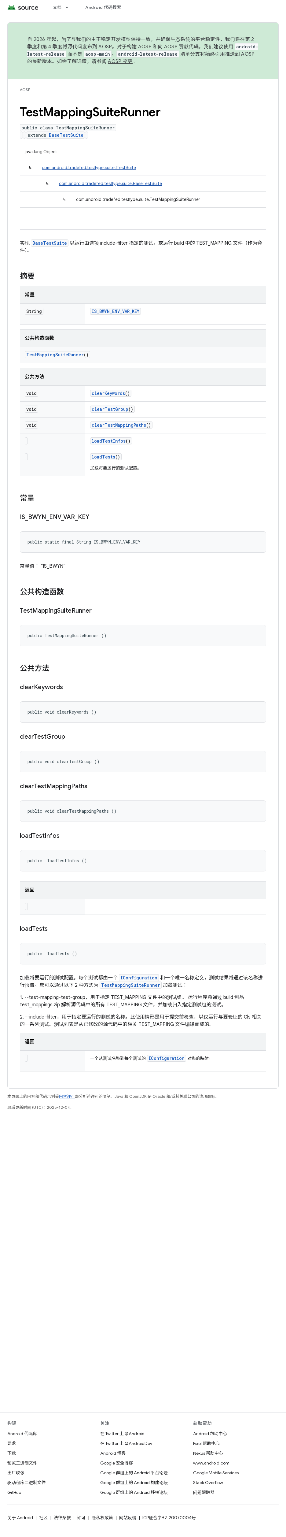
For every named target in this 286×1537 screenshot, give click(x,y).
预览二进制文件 (22, 1463)
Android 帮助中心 (210, 1433)
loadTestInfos (109, 441)
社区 (43, 1517)
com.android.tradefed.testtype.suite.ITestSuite (89, 167)
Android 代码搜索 (103, 7)
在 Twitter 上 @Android (122, 1433)
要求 (11, 1443)
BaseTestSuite (66, 135)
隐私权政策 (102, 1517)
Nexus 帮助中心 (208, 1453)
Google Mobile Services (216, 1473)
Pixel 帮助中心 (206, 1443)
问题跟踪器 (204, 1492)
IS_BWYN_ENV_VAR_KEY (115, 311)
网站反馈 (127, 1517)
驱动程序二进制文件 (26, 1482)
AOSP (25, 89)
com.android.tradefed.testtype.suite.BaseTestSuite (110, 183)
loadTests (103, 457)
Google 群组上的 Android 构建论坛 (134, 1482)
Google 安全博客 (116, 1463)
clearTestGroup (110, 409)
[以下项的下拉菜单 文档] (69, 7)
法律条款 (62, 1517)
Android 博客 (113, 1453)
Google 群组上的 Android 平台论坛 (134, 1473)
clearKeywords (108, 393)
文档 (57, 7)
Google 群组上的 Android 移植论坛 (134, 1492)
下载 (11, 1453)
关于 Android (20, 1517)
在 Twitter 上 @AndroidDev (126, 1443)
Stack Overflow (208, 1482)
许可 (81, 1517)
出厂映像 (15, 1473)
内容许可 (67, 1096)
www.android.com (211, 1463)
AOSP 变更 (120, 61)
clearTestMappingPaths (119, 425)
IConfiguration (138, 978)
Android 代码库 (22, 1433)
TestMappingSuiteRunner (55, 355)
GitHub (14, 1492)
